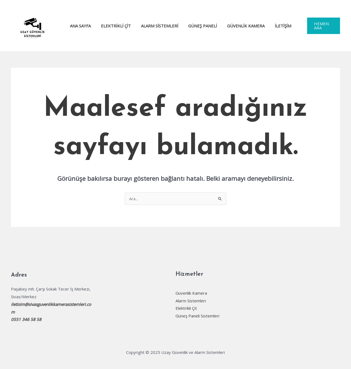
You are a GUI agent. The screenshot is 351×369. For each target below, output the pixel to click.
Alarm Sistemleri (155, 26)
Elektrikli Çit (114, 26)
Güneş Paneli (196, 26)
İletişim (273, 26)
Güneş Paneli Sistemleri (197, 316)
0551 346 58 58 (26, 319)
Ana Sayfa (80, 26)
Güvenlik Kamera (238, 26)
